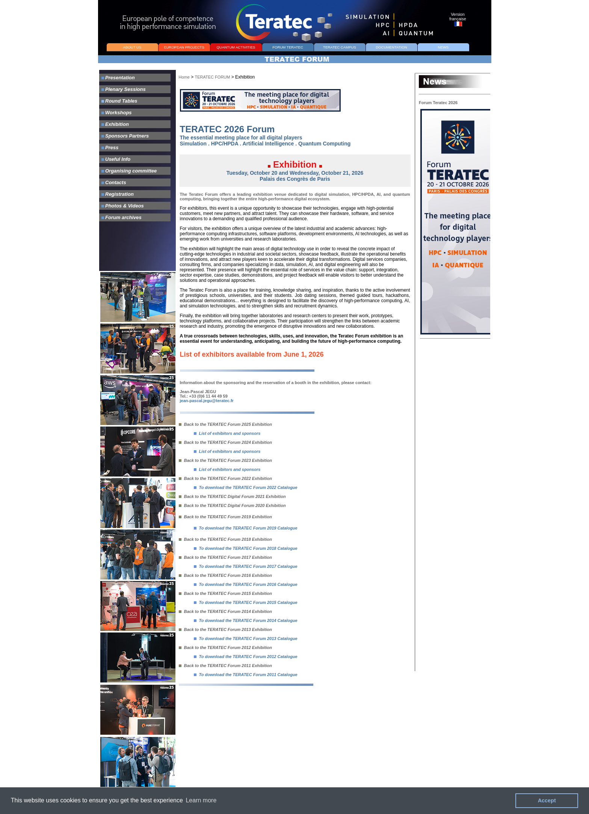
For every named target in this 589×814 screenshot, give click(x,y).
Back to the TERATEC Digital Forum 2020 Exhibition (232, 505)
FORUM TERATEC (287, 47)
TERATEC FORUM (212, 77)
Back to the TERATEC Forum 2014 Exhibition (225, 611)
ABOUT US (132, 47)
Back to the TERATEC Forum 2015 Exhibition (225, 593)
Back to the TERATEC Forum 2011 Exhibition (225, 665)
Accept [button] (547, 800)
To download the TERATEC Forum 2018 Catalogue (248, 548)
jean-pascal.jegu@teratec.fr (207, 400)
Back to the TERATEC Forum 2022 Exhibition (225, 478)
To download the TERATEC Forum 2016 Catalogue (248, 584)
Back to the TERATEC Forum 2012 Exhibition (225, 647)
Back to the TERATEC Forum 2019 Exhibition (225, 516)
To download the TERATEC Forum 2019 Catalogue (248, 528)
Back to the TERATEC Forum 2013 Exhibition (225, 629)
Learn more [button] (201, 800)
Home (184, 77)
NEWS (443, 47)
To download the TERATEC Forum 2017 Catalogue (248, 566)
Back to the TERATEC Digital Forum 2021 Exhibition (232, 496)
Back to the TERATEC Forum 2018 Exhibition (225, 539)
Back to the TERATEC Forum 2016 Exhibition (225, 575)
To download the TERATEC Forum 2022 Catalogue (248, 487)
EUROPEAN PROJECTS (184, 47)
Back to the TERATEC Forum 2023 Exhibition (225, 460)
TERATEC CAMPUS (339, 47)
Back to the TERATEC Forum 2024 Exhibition (225, 442)
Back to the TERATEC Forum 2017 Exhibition (225, 557)
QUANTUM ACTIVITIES (236, 47)
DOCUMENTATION (391, 47)
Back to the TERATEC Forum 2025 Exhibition (225, 424)
